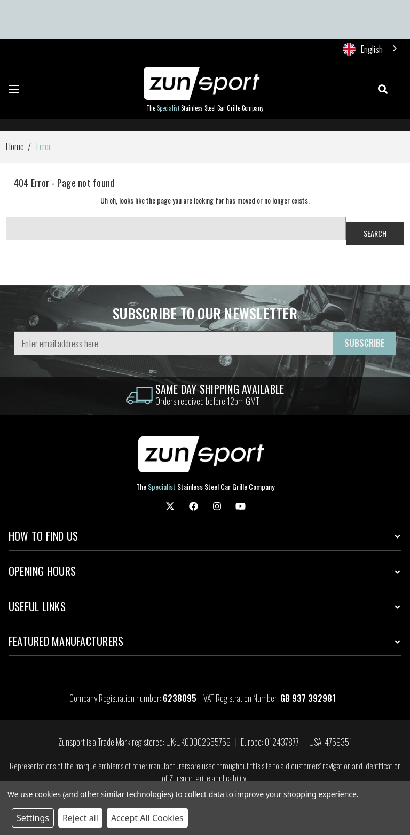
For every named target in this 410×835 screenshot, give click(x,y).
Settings (33, 818)
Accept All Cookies (147, 818)
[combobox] (370, 49)
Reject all (80, 818)
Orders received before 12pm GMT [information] (207, 401)
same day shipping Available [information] (220, 389)
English (363, 49)
